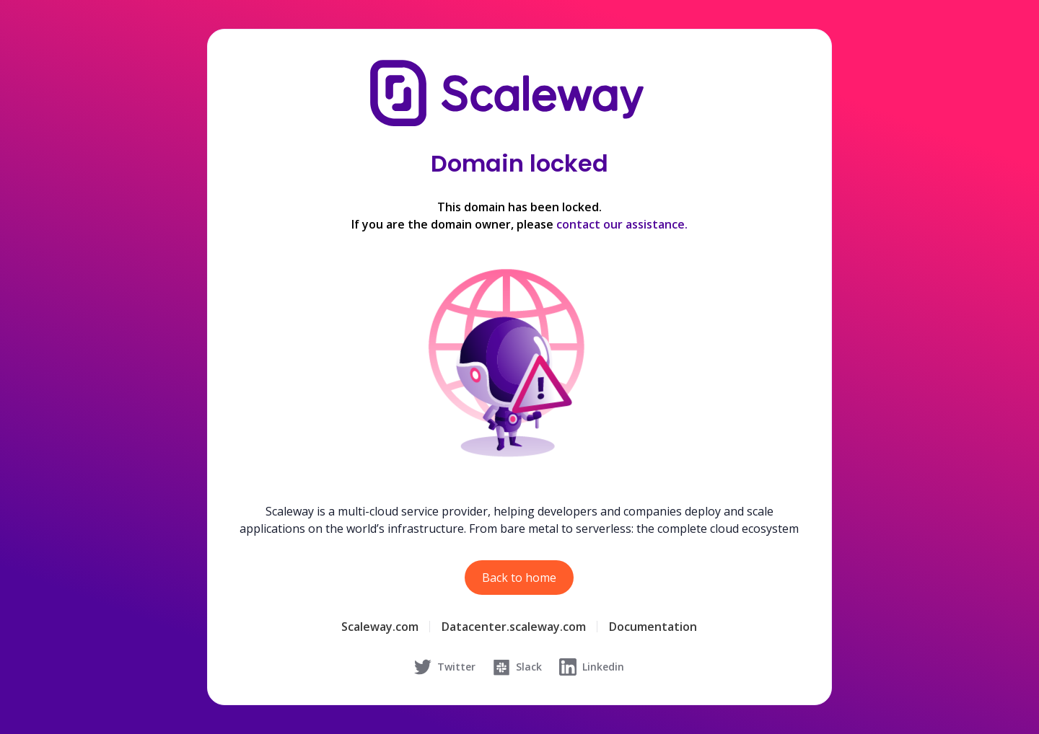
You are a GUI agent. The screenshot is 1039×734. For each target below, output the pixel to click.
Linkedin (591, 667)
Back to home (519, 577)
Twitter (444, 667)
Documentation (653, 626)
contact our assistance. (622, 224)
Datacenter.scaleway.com (514, 626)
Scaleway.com (379, 626)
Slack (517, 667)
